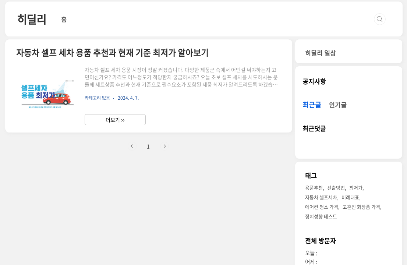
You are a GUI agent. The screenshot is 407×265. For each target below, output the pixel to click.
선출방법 (336, 187)
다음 (164, 146)
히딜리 (31, 19)
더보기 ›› (115, 119)
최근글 (311, 105)
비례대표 (350, 197)
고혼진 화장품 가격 (361, 206)
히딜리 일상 (320, 52)
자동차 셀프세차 (321, 197)
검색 (379, 19)
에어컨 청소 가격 (321, 206)
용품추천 (314, 187)
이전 (132, 146)
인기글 (338, 104)
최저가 (355, 187)
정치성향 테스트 (321, 216)
